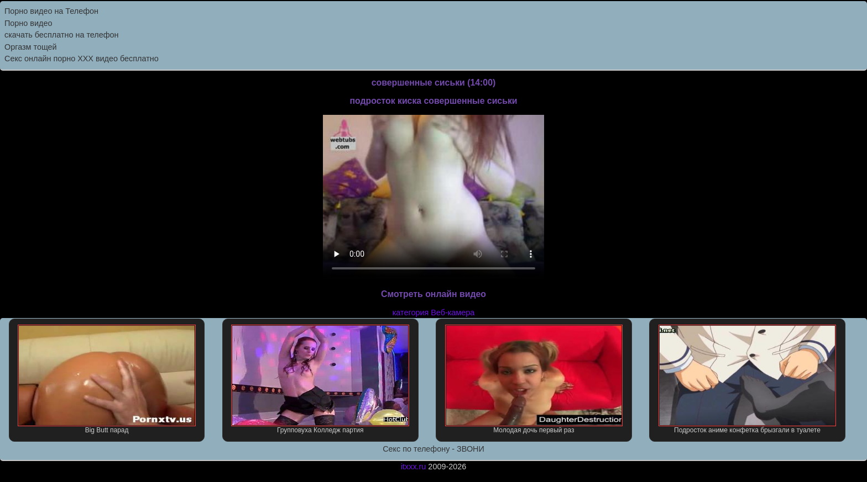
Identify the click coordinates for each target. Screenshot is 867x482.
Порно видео (28, 23)
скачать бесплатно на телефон (61, 34)
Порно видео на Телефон (51, 11)
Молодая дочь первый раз (534, 379)
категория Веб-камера (434, 312)
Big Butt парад (107, 379)
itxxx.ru (413, 466)
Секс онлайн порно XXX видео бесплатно (81, 58)
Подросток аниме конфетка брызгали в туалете (748, 379)
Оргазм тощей (30, 47)
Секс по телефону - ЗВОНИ (433, 448)
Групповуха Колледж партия (320, 379)
